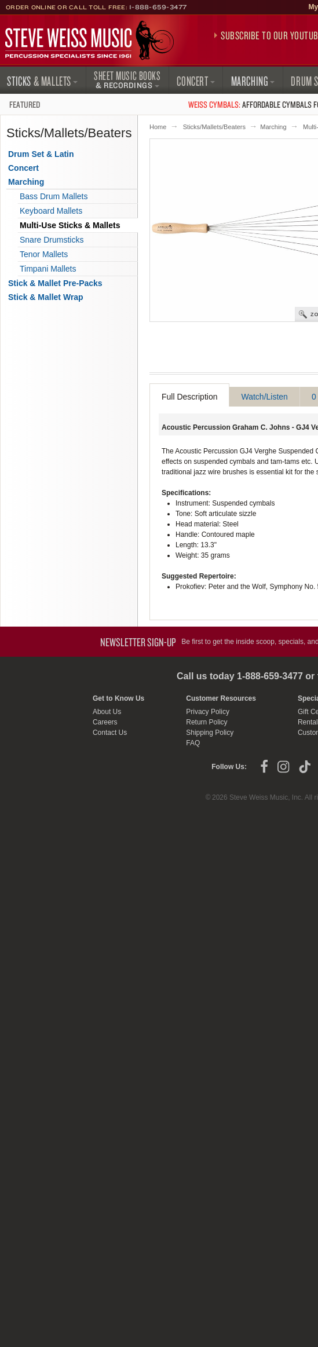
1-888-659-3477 (158, 7)
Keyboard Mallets (51, 210)
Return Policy (206, 722)
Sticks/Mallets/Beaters (214, 126)
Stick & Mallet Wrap (45, 297)
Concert (23, 168)
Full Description (189, 396)
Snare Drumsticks (51, 239)
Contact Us (110, 733)
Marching (273, 126)
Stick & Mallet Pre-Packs (55, 283)
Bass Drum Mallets (53, 196)
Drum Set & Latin (41, 154)
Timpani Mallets (48, 268)
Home (157, 126)
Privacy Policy (207, 712)
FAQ (193, 743)
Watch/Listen (264, 396)
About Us (107, 712)
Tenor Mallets (44, 254)
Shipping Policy (209, 733)
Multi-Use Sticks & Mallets (70, 225)
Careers (105, 722)
